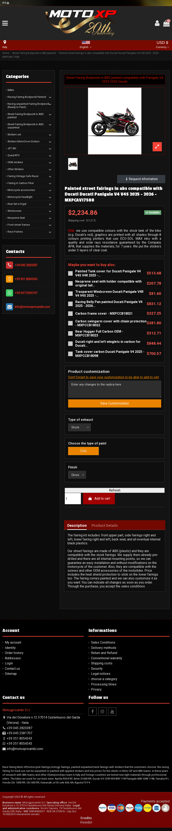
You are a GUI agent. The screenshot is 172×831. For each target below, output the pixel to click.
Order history (14, 656)
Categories (17, 76)
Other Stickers (16, 169)
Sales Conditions (103, 646)
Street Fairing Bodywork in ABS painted (25, 116)
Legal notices (100, 677)
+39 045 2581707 (19, 737)
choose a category (104, 682)
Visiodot (86, 826)
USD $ (162, 45)
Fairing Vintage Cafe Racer (23, 176)
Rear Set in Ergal (17, 203)
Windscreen (14, 210)
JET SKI (12, 148)
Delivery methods (103, 651)
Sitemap (11, 677)
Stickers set (14, 134)
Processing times (104, 688)
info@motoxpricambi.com (32, 307)
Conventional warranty (106, 661)
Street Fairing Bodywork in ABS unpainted (25, 126)
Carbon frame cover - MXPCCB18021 (104, 313)
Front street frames (19, 224)
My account (13, 646)
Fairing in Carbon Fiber (21, 183)
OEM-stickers (15, 162)
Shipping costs (101, 666)
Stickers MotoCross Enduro (24, 141)
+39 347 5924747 (26, 293)
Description (77, 529)
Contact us (12, 672)
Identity (10, 651)
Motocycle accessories (21, 190)
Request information (141, 179)
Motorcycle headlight (20, 196)
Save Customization (114, 405)
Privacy (96, 693)
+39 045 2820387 (26, 265)
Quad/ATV (14, 155)
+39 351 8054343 (26, 279)
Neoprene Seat (16, 217)
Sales (11, 89)
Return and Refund (104, 656)
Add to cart (99, 502)
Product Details (105, 529)
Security (97, 672)
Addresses (13, 661)
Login (9, 666)
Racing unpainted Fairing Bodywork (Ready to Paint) (28, 105)
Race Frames (15, 231)
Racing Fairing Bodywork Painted (27, 96)
